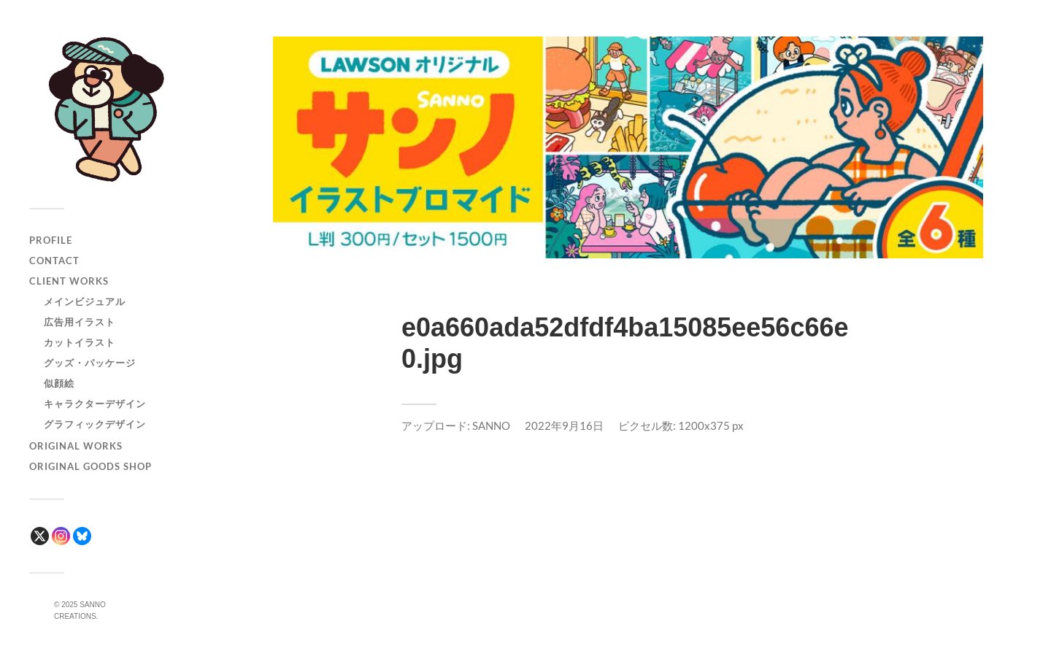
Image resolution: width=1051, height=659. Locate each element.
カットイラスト (79, 342)
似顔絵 (59, 383)
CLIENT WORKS (69, 281)
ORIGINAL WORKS (76, 446)
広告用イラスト (79, 322)
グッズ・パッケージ (90, 363)
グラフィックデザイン (95, 424)
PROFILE (50, 240)
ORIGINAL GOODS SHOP (90, 466)
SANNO (491, 425)
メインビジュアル (85, 301)
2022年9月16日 (564, 425)
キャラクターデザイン (95, 403)
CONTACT (54, 260)
